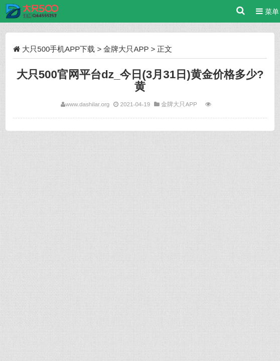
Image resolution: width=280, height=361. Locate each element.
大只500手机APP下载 (58, 49)
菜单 (267, 11)
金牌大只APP (126, 49)
